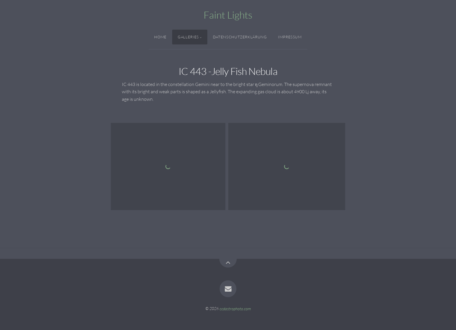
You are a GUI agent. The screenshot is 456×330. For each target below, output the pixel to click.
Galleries (188, 37)
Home (160, 37)
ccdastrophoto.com (235, 308)
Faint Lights (228, 15)
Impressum (290, 37)
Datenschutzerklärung (240, 37)
